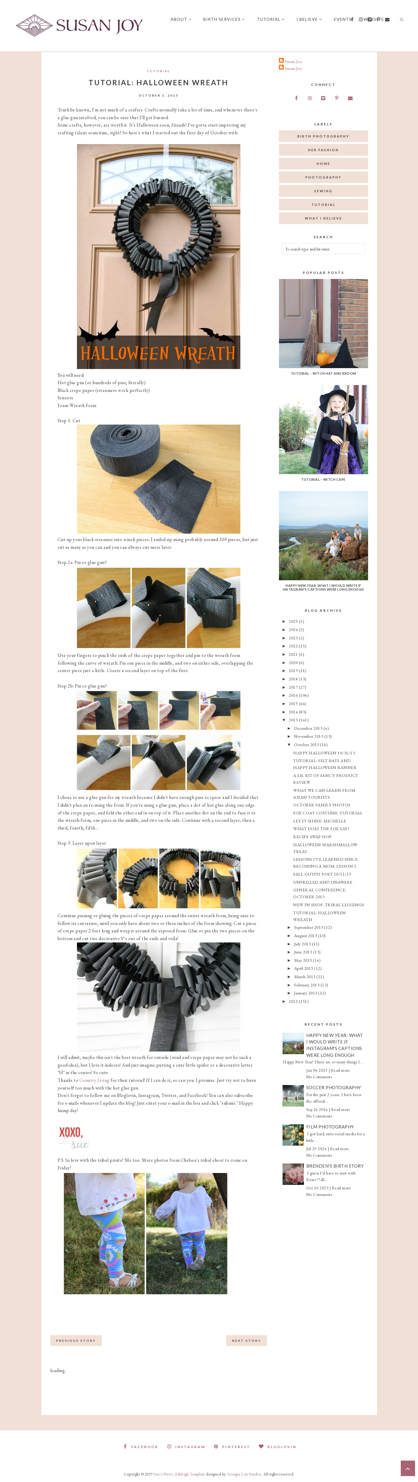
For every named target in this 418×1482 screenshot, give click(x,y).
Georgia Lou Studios (244, 1474)
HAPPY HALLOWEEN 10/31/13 (324, 753)
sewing (323, 191)
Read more (340, 1070)
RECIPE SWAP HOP (312, 836)
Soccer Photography (333, 1087)
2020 (294, 662)
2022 (294, 646)
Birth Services (225, 19)
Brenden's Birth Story (335, 1166)
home (323, 163)
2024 (294, 629)
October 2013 (307, 744)
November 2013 (309, 736)
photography (323, 177)
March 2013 (305, 976)
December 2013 (309, 728)
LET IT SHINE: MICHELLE (319, 821)
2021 (294, 654)
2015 (294, 703)
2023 (294, 638)
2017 (294, 687)
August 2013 (306, 935)
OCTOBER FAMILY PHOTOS (322, 805)
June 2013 (303, 952)
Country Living (94, 1080)
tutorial (158, 71)
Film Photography (330, 1126)
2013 (294, 720)
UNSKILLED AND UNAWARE (323, 882)
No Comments (319, 1076)
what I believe (323, 218)
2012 (294, 1001)
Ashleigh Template (190, 1474)
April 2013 (304, 968)
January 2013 (306, 993)
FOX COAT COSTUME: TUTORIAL (327, 813)
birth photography (323, 136)
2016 (294, 695)
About (181, 19)
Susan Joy (293, 61)
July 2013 (303, 944)
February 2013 (307, 985)
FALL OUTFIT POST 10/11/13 (322, 874)
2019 (294, 670)
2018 (294, 679)
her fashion (323, 150)
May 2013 (303, 960)
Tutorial (271, 19)
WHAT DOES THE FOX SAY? (321, 828)
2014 (294, 712)
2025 (294, 621)
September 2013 (309, 927)
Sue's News (163, 1474)
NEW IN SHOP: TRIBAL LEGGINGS (328, 904)
